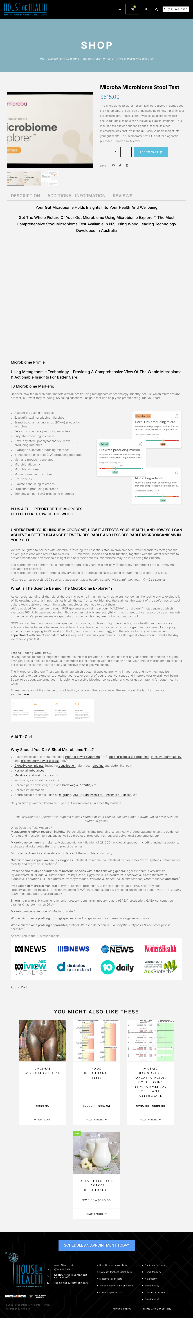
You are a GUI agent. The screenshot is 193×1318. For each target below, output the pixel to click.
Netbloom (26, 1309)
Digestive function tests (98, 59)
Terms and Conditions (157, 1309)
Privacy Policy (122, 1309)
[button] (120, 9)
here (26, 694)
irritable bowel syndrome (82, 757)
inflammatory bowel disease (40, 760)
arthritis (85, 785)
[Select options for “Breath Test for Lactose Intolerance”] (96, 1213)
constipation (66, 765)
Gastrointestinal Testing (63, 59)
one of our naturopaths (51, 635)
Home (41, 59)
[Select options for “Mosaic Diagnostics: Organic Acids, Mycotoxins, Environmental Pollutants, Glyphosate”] (150, 1119)
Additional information (76, 195)
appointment (19, 635)
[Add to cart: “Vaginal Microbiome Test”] (42, 1119)
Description (25, 195)
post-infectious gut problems (129, 757)
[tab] (25, 196)
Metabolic (21, 775)
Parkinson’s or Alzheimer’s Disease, (107, 795)
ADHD (77, 795)
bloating (98, 765)
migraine (65, 795)
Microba (135, 141)
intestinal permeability (166, 757)
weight (39, 775)
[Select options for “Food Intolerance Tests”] (96, 1119)
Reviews (123, 195)
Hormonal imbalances (29, 770)
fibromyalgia (69, 785)
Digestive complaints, (29, 765)
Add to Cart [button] (21, 736)
